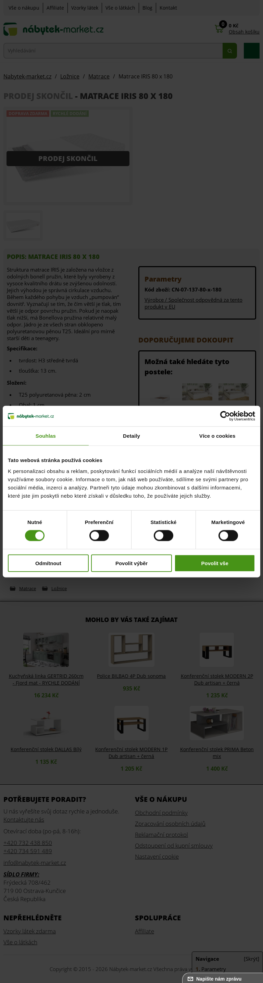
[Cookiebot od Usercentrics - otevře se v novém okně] (225, 416)
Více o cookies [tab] (217, 436)
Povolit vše (214, 563)
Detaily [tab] (131, 436)
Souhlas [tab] (46, 436)
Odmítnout (48, 563)
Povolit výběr (131, 563)
